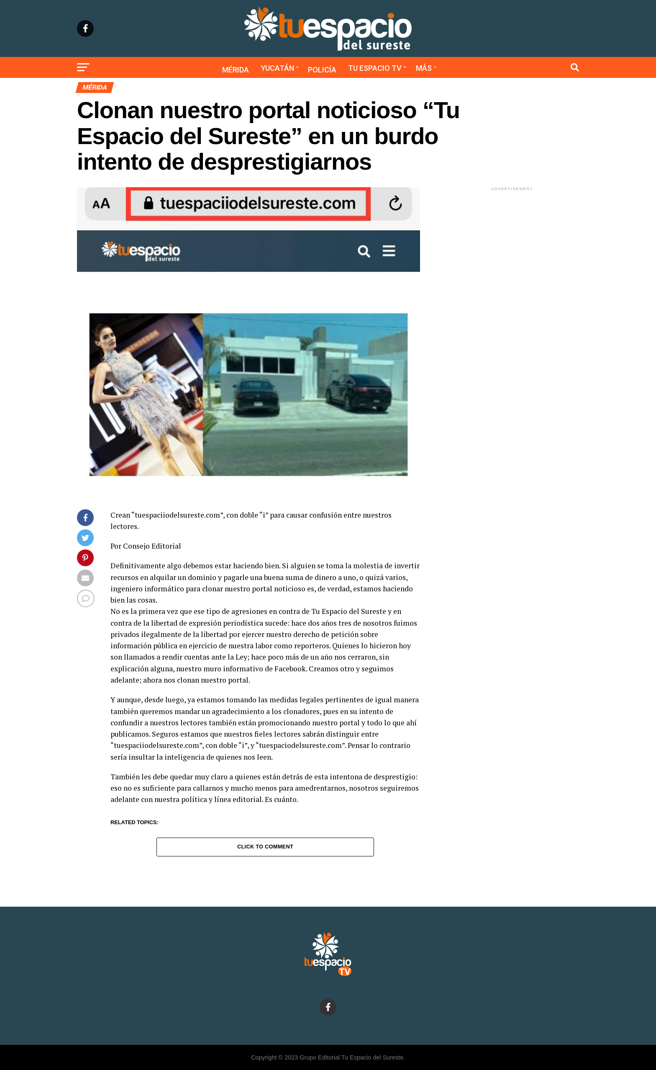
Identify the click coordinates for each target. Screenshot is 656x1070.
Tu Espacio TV (375, 68)
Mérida (235, 69)
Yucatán (277, 68)
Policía (322, 69)
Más (424, 68)
